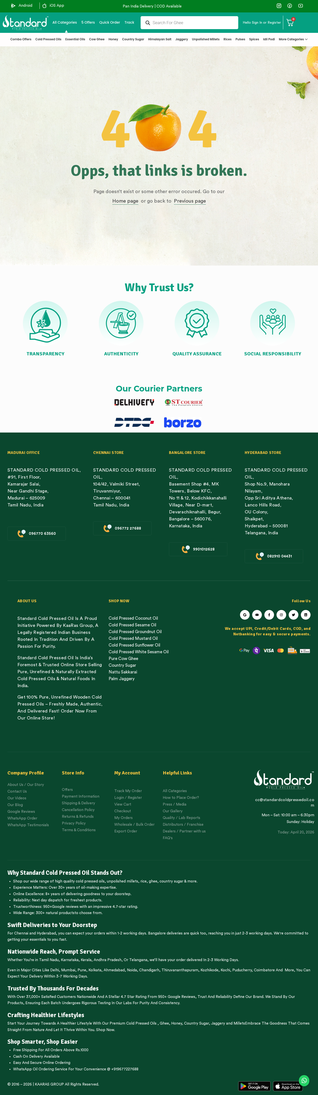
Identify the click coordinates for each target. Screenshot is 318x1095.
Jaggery (218, 1023)
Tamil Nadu (49, 960)
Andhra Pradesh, (108, 960)
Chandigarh (149, 970)
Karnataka (70, 960)
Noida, (132, 970)
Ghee (164, 1023)
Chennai (21, 933)
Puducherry (242, 970)
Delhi (54, 970)
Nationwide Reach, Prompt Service (53, 951)
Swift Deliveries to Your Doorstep (52, 925)
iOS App (57, 5)
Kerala (86, 960)
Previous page (190, 201)
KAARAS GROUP (49, 1084)
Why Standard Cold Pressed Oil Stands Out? (64, 872)
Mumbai (68, 970)
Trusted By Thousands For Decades (53, 988)
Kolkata (94, 970)
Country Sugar (196, 1023)
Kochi (225, 970)
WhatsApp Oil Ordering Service (40, 1069)
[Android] (13, 5)
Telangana (138, 960)
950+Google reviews (61, 907)
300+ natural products (55, 913)
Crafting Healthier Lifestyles (45, 1015)
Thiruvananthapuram (179, 970)
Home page (125, 201)
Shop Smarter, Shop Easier (42, 1041)
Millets (239, 1023)
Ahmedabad (114, 970)
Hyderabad (46, 933)
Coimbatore (264, 970)
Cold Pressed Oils (141, 1023)
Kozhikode (209, 970)
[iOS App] (44, 5)
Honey (176, 1023)
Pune (82, 970)
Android (25, 5)
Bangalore (157, 933)
